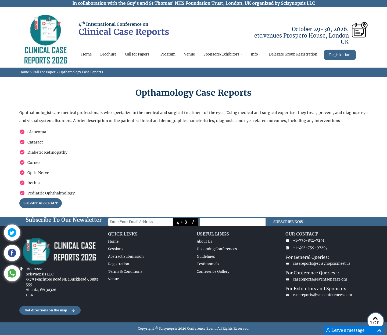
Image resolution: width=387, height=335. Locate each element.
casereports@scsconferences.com (318, 295)
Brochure (108, 54)
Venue (189, 54)
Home (86, 54)
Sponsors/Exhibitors (221, 54)
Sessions (115, 249)
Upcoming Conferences (217, 249)
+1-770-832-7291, (305, 240)
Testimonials (208, 264)
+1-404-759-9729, (306, 247)
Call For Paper (44, 72)
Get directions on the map (50, 311)
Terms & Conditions (125, 271)
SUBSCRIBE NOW (288, 222)
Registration (339, 55)
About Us (204, 241)
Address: (34, 269)
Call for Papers (137, 54)
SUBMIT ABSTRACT (40, 203)
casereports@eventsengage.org (316, 279)
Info (254, 54)
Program (167, 54)
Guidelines (206, 256)
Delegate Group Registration (293, 54)
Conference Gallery (213, 271)
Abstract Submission (126, 256)
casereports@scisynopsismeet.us (317, 263)
